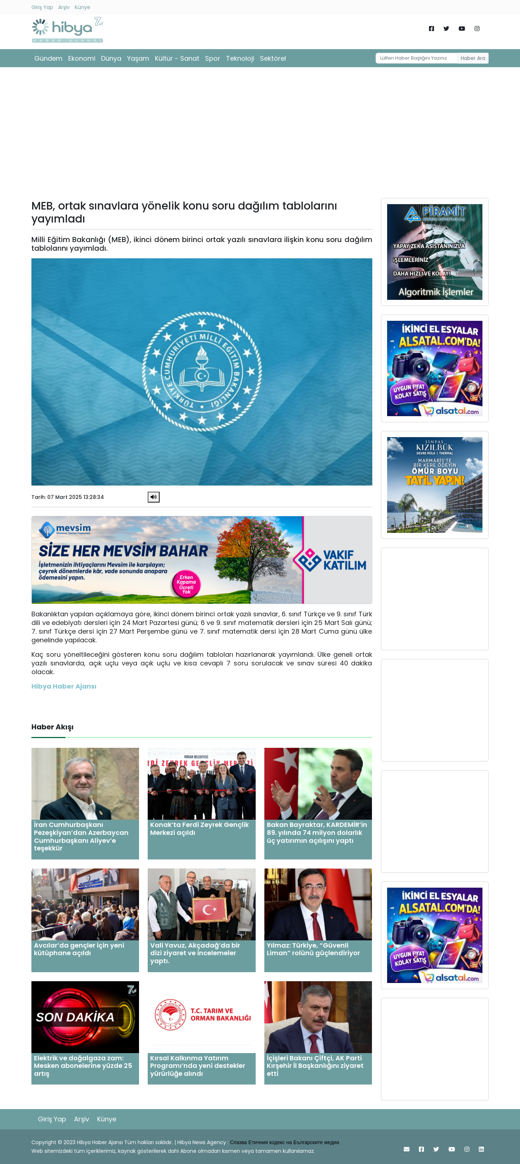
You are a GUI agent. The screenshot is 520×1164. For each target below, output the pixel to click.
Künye (82, 7)
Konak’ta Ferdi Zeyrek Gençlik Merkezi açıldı (199, 828)
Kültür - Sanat (177, 58)
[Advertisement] (260, 135)
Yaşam (138, 58)
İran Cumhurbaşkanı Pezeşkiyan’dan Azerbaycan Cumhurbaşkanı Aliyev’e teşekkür (81, 836)
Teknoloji (240, 58)
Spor (212, 58)
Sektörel (273, 58)
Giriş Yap (42, 7)
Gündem (48, 58)
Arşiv (64, 7)
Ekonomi (81, 58)
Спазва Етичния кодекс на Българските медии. (285, 1142)
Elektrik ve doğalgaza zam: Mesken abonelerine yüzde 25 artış (83, 1065)
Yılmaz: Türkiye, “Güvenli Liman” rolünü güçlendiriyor (313, 949)
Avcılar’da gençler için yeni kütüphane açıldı (79, 949)
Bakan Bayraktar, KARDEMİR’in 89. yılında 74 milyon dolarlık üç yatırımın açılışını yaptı (317, 832)
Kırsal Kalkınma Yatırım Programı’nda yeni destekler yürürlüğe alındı (197, 1065)
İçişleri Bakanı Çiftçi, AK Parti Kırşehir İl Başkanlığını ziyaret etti (315, 1065)
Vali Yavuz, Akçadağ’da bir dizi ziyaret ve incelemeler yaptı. (195, 953)
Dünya (111, 58)
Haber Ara (473, 58)
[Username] (417, 58)
